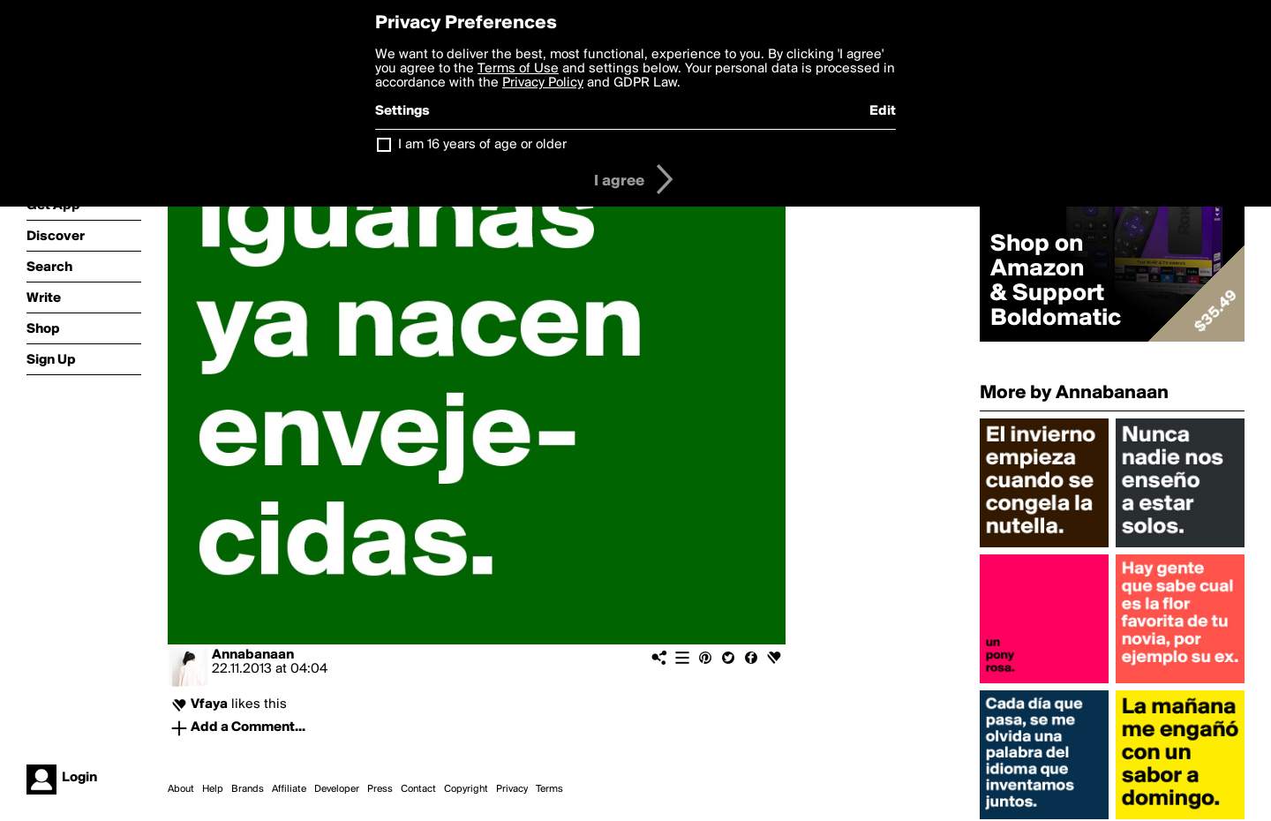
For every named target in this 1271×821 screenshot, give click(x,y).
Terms (549, 789)
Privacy (512, 789)
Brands (247, 789)
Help (212, 789)
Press (380, 789)
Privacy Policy (542, 83)
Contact (418, 789)
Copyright (466, 789)
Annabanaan (253, 655)
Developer (336, 789)
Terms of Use (518, 69)
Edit (882, 111)
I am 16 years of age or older (482, 145)
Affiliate (289, 789)
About (181, 789)
